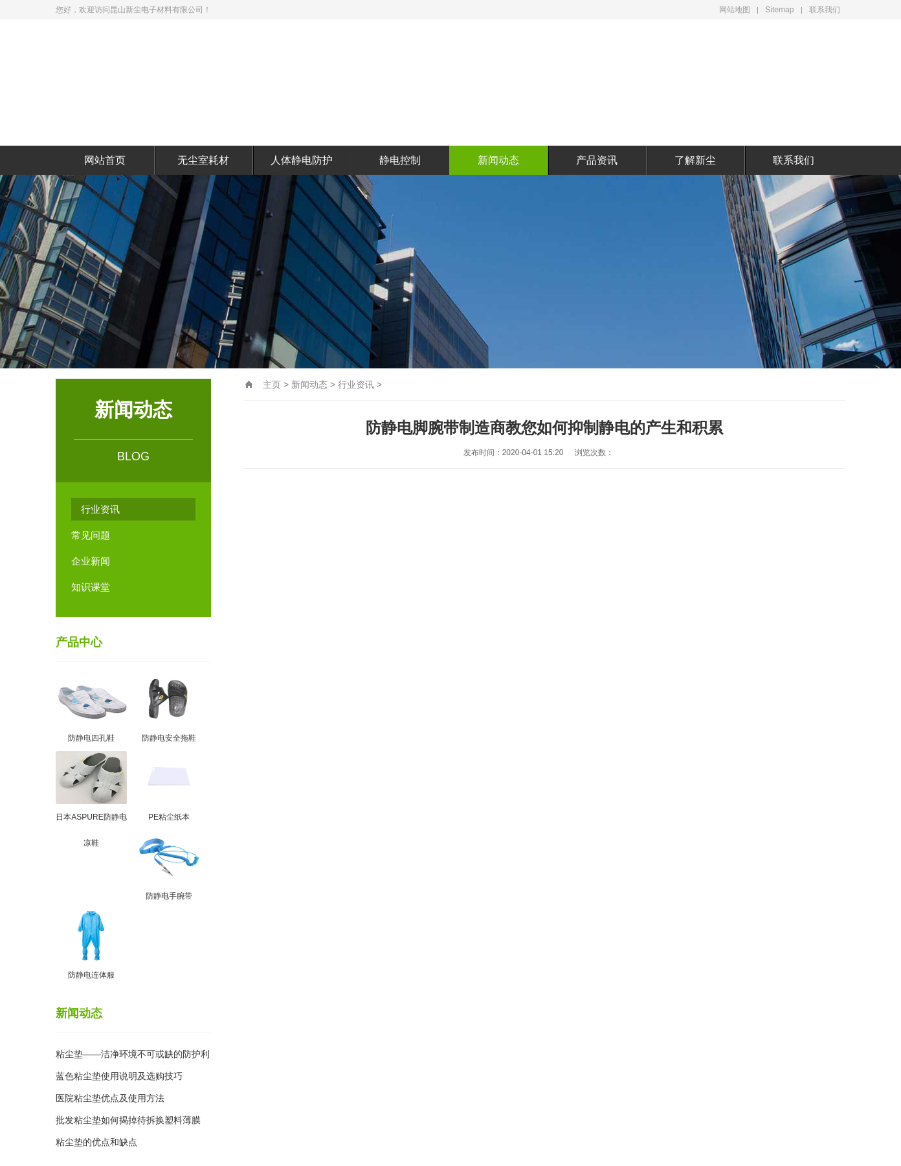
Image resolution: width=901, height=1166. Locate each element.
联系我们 (824, 9)
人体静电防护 (302, 160)
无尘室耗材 (203, 160)
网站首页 (105, 160)
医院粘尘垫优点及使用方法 (110, 1098)
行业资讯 (100, 509)
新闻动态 (498, 160)
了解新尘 (695, 160)
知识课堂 (90, 586)
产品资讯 (596, 160)
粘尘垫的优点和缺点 (96, 1142)
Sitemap (779, 9)
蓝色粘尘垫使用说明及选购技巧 (119, 1076)
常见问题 (90, 535)
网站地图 (734, 9)
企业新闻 (90, 560)
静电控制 (400, 160)
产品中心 (79, 642)
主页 (272, 384)
